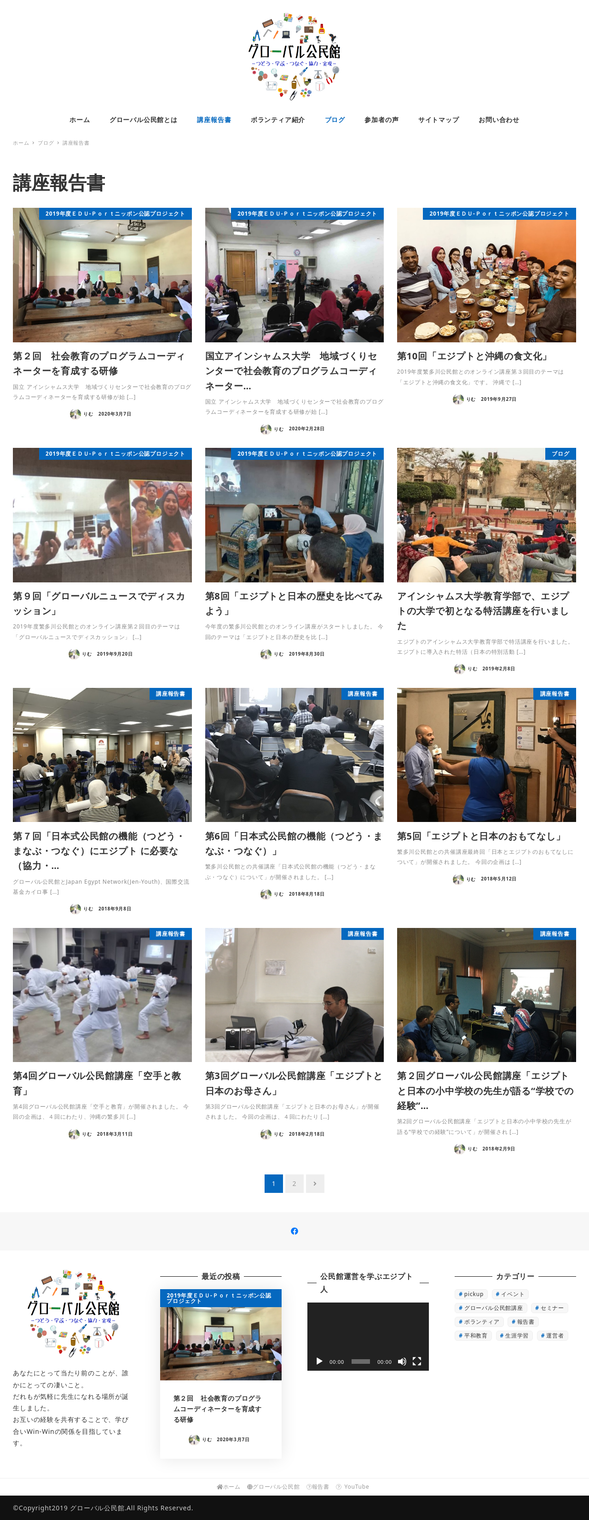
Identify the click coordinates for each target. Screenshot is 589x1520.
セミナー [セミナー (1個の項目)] (552, 1308)
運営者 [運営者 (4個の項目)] (555, 1335)
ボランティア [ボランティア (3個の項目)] (482, 1322)
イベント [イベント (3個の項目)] (513, 1294)
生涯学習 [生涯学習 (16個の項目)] (517, 1335)
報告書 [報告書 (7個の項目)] (526, 1322)
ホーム (229, 1487)
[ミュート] (402, 1361)
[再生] (319, 1361)
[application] (367, 1337)
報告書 (317, 1487)
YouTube (354, 1487)
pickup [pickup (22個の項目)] (474, 1294)
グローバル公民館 (273, 1487)
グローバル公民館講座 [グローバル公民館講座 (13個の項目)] (493, 1308)
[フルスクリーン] (417, 1361)
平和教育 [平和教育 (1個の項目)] (476, 1335)
